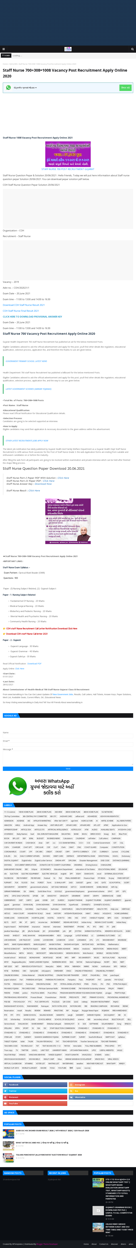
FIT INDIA (101, 878)
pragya (108, 993)
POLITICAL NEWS (37, 993)
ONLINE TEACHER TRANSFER (68, 975)
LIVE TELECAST (25, 940)
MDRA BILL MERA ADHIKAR (59, 949)
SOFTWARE (93, 1024)
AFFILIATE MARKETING (42, 821)
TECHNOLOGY (27, 1046)
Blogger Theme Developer (47, 1244)
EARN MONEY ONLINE (12, 869)
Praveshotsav (50, 997)
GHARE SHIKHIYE (86, 887)
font (32, 882)
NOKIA (95, 966)
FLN (16, 882)
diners (123, 1244)
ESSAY (78, 874)
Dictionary (126, 856)
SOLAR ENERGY (108, 1024)
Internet (46, 926)
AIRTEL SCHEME (107, 821)
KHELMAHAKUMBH (46, 935)
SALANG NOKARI (46, 1015)
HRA (69, 918)
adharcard (80, 816)
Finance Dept (89, 878)
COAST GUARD (90, 847)
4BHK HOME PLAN (91, 812)
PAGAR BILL (95, 975)
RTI (12, 1015)
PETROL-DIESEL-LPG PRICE (70, 984)
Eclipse (34, 869)
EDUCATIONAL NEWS (106, 869)
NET (16, 966)
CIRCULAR (39, 847)
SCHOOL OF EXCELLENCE (64, 1019)
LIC (119, 935)
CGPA (6, 847)
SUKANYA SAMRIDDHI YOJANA (47, 1037)
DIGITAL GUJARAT (11, 860)
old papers (46, 971)
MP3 (66, 957)
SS (33, 1028)
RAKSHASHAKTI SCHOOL (14, 1006)
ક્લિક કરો (125, 88)
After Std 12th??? (60, 821)
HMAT (88, 913)
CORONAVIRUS (10, 851)
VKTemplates (17, 1244)
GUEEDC (61, 900)
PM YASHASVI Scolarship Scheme (92, 988)
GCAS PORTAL (115, 882)
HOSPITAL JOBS (38, 918)
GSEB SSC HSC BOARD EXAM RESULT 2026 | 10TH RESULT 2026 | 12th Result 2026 (52, 1130)
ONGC (68, 971)
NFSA (67, 966)
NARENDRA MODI (59, 962)
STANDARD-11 (113, 1028)
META (21, 953)
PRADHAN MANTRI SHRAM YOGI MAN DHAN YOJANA (81, 993)
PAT (99, 979)
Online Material (28, 975)
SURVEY (82, 1037)
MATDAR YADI (88, 944)
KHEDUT (16, 935)
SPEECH (128, 1024)
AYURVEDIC (8, 834)
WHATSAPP (111, 1063)
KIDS (59, 935)
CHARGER (16, 847)
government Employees (74, 891)
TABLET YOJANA (10, 1041)
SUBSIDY (27, 1037)
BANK (76, 834)
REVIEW (37, 1010)
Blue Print (123, 834)
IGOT (14, 922)
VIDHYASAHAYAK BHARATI (14, 1059)
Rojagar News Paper (90, 1010)
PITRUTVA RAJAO (120, 984)
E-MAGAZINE (106, 865)
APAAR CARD (71, 825)
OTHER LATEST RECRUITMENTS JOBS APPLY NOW (27, 440)
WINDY (122, 1063)
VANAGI (22, 1055)
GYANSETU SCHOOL (102, 904)
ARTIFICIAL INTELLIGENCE (58, 829)
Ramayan (45, 1006)
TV (17, 1050)
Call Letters (103, 838)
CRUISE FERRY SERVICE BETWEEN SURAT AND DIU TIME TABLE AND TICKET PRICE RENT (119, 1228)
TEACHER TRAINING (109, 1041)
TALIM (30, 1041)
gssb (37, 900)
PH (102, 984)
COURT (23, 851)
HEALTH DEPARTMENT (85, 909)
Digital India (26, 860)
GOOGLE (58, 891)
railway (84, 1002)
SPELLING (8, 1028)
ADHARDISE (92, 816)
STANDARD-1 (83, 1028)
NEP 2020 (8, 966)
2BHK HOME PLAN (44, 812)
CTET (94, 851)
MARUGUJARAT (40, 944)
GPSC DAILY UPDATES (20, 896)
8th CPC (53, 816)
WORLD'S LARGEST (29, 1068)
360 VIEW (58, 812)
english (63, 874)
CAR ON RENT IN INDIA (13, 843)
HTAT (84, 918)
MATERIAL (101, 944)
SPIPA (17, 1028)
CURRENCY (104, 851)
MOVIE (58, 957)
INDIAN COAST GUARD (104, 922)
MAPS (6, 944)
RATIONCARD (75, 1006)
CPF (30, 851)
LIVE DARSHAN (10, 940)
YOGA (52, 1068)
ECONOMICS (46, 869)
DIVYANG (8, 865)
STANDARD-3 (38, 1032)
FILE (60, 878)
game (89, 882)
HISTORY (57, 913)
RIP (67, 1010)
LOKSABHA (81, 940)
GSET (21, 900)
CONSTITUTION (118, 847)
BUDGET (40, 838)
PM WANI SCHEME (68, 988)
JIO (44, 931)
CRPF (68, 851)
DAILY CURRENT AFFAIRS (29, 856)
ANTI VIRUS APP (56, 825)
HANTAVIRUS (67, 909)
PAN (105, 975)
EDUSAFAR (123, 869)
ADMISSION (8, 821)
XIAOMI (43, 1068)
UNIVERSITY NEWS (60, 1050)
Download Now (43, 483)
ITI (108, 926)
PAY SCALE (119, 979)
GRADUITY (64, 896)
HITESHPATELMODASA (73, 913)
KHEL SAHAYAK (29, 935)
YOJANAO (47, 389)
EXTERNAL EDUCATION (114, 874)
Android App (29, 825)
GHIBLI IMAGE (102, 887)
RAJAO (115, 1002)
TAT (57, 1041)
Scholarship (15, 1019)
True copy (8, 1050)
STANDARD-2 (24, 1032)
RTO (18, 1015)
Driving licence (91, 865)
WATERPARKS (68, 1063)
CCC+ (81, 843)
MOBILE (100, 953)
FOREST (41, 882)
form (49, 882)
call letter (92, 838)
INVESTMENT (69, 926)
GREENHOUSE (107, 896)
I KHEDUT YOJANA (97, 918)
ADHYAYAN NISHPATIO (109, 816)
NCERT (106, 962)
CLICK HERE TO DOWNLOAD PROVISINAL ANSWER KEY (32, 316)
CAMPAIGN (116, 838)
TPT (119, 1046)
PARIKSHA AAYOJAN (34, 979)
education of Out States (85, 869)
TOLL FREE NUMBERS (93, 1046)
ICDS (116, 918)
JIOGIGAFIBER (54, 931)
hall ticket (54, 909)
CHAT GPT (28, 847)
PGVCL (94, 984)
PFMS (86, 984)
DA (15, 856)
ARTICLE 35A (26, 829)
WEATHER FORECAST (95, 1063)
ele (5, 874)
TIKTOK (67, 1046)
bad (32, 834)
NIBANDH (76, 966)
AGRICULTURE (87, 821)
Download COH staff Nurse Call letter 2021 (26, 633)
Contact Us (103, 1244)
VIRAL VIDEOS (113, 1059)
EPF (71, 874)
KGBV (128, 931)
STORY (18, 1037)
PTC (30, 1002)
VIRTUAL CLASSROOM (12, 1063)
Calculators (67, 838)
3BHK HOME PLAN (73, 812)
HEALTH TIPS (102, 909)
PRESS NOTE (74, 997)
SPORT (25, 1028)
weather (80, 1063)
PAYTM (7, 984)
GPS (124, 891)
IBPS (109, 918)
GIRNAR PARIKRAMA (12, 891)
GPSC (6, 896)
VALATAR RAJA (10, 1055)
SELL (129, 1019)
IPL (88, 926)
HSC (76, 918)
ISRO (101, 926)
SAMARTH (60, 1015)
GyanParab (73, 904)
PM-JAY (111, 988)
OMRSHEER (58, 971)
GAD (71, 882)
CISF (48, 847)
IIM (20, 922)
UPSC (94, 1050)
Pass (81, 979)
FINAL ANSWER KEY (72, 878)
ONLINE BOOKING (11, 975)
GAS (96, 882)
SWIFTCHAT (110, 1037)
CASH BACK (30, 843)
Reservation (9, 1010)
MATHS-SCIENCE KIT (12, 949)
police (25, 993)
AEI (29, 821)
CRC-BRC (39, 851)
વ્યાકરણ (87, 1068)
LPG (91, 940)
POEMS (16, 993)
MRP (73, 957)
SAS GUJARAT (109, 1015)
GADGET (79, 882)
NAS (71, 962)
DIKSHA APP (60, 860)
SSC (45, 1028)
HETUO (7, 913)
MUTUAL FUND (109, 957)
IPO (94, 926)
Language (68, 935)
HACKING (29, 909)
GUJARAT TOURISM (93, 900)
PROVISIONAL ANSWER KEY (118, 997)
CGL (121, 843)
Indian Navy (121, 922)
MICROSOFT (41, 953)
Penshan (29, 984)
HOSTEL (51, 918)
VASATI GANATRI (72, 1055)
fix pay (111, 878)
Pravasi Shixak (36, 997)
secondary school (101, 1019)
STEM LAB (8, 1037)
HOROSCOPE (23, 918)
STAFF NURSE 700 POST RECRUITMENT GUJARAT (68, 169)
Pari (21, 979)
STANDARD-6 (81, 1032)
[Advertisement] (68, 23)
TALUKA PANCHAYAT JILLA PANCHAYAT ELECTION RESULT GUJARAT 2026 (49, 1154)
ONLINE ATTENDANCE (83, 971)
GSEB (119, 896)
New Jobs (49, 966)
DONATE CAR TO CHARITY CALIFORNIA (55, 865)
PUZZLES (55, 1002)
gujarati (128, 900)
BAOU (84, 834)
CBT (47, 843)
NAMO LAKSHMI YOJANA (39, 962)
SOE (84, 1024)
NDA (115, 962)
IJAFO (33, 922)
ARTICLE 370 (39, 829)
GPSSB (35, 896)
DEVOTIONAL (104, 856)
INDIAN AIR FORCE (71, 922)
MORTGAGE (48, 957)
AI (97, 821)
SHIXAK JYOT (69, 1024)
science (81, 1019)
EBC (26, 869)
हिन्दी (71, 1068)
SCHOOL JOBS (29, 1019)
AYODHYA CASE (124, 829)
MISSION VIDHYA (72, 953)
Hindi (48, 913)
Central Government (102, 843)
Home (5, 64)
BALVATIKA (66, 834)
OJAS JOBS (13, 64)
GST (52, 900)
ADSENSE (20, 821)
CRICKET (59, 851)
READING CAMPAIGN (99, 1006)
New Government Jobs (63, 694)
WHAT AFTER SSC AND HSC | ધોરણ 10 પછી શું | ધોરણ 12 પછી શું (42, 1142)
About (94, 1244)
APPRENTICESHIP (10, 829)
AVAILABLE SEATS (108, 829)
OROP (84, 975)
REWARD (47, 1010)
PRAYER (63, 997)
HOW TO (60, 918)
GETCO (74, 887)
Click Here (63, 477)
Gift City (114, 887)
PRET (84, 997)
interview (56, 926)
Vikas (60, 1059)
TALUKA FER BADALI (44, 1041)
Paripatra (71, 979)
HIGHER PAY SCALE (35, 913)
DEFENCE (70, 856)
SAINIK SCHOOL (30, 1015)
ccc (54, 843)
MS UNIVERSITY (85, 957)
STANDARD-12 (10, 1032)
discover (114, 1244)
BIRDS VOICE (96, 834)
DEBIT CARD (58, 856)
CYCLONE (125, 851)
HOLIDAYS (107, 913)
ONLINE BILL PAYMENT (105, 971)
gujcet (6, 904)
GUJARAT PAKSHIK (75, 900)
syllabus (121, 1037)
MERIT (124, 949)
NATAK (79, 962)
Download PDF (34, 663)
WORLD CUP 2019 (11, 1068)
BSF (24, 838)
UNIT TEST (45, 1050)
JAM (113, 926)
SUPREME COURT (69, 1037)
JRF (70, 931)
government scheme (96, 891)
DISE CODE (105, 860)
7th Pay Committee (11, 816)
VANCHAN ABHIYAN (37, 1055)
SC (125, 1015)
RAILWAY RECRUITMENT (100, 1002)
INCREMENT (55, 922)
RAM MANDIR (32, 1006)
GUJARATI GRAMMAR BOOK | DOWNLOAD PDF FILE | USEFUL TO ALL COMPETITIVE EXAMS (119, 1211)
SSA (38, 1028)
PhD (108, 984)
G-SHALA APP (60, 882)
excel (99, 874)
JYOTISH (78, 931)
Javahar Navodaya (11, 931)
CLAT (56, 847)
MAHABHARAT (108, 940)
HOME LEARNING (121, 913)
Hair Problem (42, 909)
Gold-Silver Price (44, 891)
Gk (25, 891)
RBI (86, 1006)
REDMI (125, 1006)
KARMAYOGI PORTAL (93, 931)
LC (92, 935)
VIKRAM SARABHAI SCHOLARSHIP (78, 1059)
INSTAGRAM (24, 926)
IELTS (6, 922)
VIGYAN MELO (34, 1059)
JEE (23, 931)
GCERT (126, 882)
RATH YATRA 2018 (59, 1006)
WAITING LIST (53, 1063)
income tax (42, 922)
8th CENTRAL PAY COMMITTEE (35, 816)
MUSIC (96, 957)
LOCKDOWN (48, 940)
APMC (106, 825)
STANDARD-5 (66, 1032)
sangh (70, 1015)
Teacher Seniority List (89, 1041)
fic (54, 878)
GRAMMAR (76, 896)
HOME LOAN (9, 918)
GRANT (86, 896)
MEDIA (76, 949)
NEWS (59, 966)
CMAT (71, 847)
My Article (122, 957)
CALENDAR (80, 838)
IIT (26, 922)
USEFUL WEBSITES (107, 1050)
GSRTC (29, 900)
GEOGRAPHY (9, 887)
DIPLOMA (72, 860)
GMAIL (31, 891)
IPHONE (81, 926)
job (64, 931)
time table (77, 1046)
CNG (79, 847)
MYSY (6, 962)
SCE (5, 1019)
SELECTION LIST (118, 1019)
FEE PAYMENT (22, 878)
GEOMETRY (22, 887)
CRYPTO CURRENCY (81, 851)
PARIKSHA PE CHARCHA (55, 979)
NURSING (15, 971)
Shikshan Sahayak (54, 1024)
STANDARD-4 (52, 1032)
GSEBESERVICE (9, 900)
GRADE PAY (51, 896)
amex (131, 1244)
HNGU (96, 913)
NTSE (6, 971)
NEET (122, 962)
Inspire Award (9, 926)
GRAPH (96, 896)
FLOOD (24, 882)
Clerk (63, 847)
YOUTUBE (62, 1068)
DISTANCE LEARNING (121, 860)
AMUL (17, 825)
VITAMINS (29, 1063)
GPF (117, 891)
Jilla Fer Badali (33, 931)
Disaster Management (88, 860)
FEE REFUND (35, 878)
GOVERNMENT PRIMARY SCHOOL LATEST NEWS (26, 361)
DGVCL (115, 856)
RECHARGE (115, 1006)
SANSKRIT (80, 1015)
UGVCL (34, 1050)
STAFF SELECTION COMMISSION (62, 1028)
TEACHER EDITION (70, 1041)
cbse (40, 843)
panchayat (114, 975)
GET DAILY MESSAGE (59, 887)
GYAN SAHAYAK (59, 904)
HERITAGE (126, 909)
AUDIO (94, 829)
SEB (88, 1019)
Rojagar (75, 1010)
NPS (115, 966)
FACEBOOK (8, 878)
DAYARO (46, 856)
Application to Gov (119, 825)
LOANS (37, 940)
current (115, 851)
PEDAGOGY (18, 984)
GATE (104, 882)
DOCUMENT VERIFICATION (25, 865)
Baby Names (22, 834)
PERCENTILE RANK (43, 984)
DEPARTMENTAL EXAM (86, 856)
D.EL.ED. (7, 856)
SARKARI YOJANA (94, 1015)
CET (114, 843)
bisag (106, 834)
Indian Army (86, 922)
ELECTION (14, 874)
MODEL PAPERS (112, 953)
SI (78, 1024)
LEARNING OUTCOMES (106, 935)
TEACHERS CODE (10, 1046)
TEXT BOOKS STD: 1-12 (51, 1046)
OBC (24, 971)
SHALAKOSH (23, 1024)
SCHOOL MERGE (44, 1019)
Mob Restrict (88, 953)
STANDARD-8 (109, 1032)
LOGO (71, 940)
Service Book (9, 1024)
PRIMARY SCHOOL (97, 997)
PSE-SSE (7, 1002)
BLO (113, 834)
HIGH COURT (19, 913)
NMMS (86, 966)
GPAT (110, 891)
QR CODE (66, 1002)
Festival (47, 878)
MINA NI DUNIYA (56, 953)
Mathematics (113, 944)
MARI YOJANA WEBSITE (21, 944)
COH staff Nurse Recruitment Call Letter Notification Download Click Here (41, 628)
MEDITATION (98, 949)
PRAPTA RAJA (120, 993)
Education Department (63, 869)
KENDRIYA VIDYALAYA (113, 931)
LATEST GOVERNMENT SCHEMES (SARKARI (24, 389)
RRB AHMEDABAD (120, 1010)
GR (42, 896)
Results (28, 1010)
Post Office (52, 993)
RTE (5, 1015)
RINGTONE (58, 1010)
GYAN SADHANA (42, 904)
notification (105, 966)
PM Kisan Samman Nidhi (48, 988)
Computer (104, 847)
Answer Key (42, 825)
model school (9, 957)
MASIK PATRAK (55, 944)
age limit (74, 821)
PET (55, 984)
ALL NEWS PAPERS (124, 821)
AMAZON (8, 825)
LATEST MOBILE (82, 935)
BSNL (31, 838)
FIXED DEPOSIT (123, 878)
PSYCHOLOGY (19, 1002)
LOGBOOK (61, 940)
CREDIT (49, 851)
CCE (88, 843)
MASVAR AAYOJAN (71, 944)
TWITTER (24, 1050)
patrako (108, 979)
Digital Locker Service (43, 860)
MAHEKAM (122, 940)
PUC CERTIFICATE (42, 1002)
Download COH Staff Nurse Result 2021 (24, 305)
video (107, 1055)
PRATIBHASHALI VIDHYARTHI (15, 997)
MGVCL (30, 953)
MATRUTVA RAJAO (30, 949)
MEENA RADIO (112, 949)
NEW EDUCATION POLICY (32, 966)
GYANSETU (86, 904)
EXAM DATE (89, 874)
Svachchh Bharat (95, 1037)
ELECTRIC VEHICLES (49, 874)
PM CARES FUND (28, 988)
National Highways (93, 962)
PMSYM (7, 993)
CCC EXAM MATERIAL (67, 843)
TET (37, 1046)
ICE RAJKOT (126, 918)
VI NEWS (98, 1055)
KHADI (6, 935)
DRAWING (78, 865)
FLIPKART (7, 882)
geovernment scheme (39, 887)
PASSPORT (90, 979)
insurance (36, 926)
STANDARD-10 (98, 1028)
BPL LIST (16, 838)
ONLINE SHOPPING (45, 975)
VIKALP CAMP (49, 1059)
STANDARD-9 (123, 1032)
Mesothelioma (10, 953)
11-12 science (9, 812)
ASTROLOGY (76, 829)
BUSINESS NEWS (53, 838)
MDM (43, 949)
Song (119, 1024)
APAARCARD (85, 825)
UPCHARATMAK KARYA (79, 1050)
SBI (119, 1015)
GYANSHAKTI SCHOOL (13, 909)
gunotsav (16, 904)
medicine (86, 949)
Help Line (114, 909)
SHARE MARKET (37, 1024)
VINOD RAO (99, 1059)
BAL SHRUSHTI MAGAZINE (47, 834)
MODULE (22, 957)
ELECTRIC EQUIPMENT (30, 874)
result (19, 1010)
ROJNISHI (105, 1010)
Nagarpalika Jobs (19, 962)
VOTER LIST (40, 1063)
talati (23, 1041)
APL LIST (97, 825)
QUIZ (76, 1002)
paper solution (10, 979)
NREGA (123, 966)
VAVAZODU (86, 1055)
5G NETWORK (107, 812)
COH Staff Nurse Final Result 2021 (21, 310)
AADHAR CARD (66, 816)
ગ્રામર (78, 1068)
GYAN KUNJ (28, 904)
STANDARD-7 (95, 1032)
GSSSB (45, 900)
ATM (86, 829)
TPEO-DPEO (109, 1046)
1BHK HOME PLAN (26, 812)
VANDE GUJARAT (55, 1055)
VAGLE (119, 1050)
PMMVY (120, 988)
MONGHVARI (35, 957)
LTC (97, 940)
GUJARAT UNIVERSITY (112, 900)
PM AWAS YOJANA (11, 988)
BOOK (6, 838)
